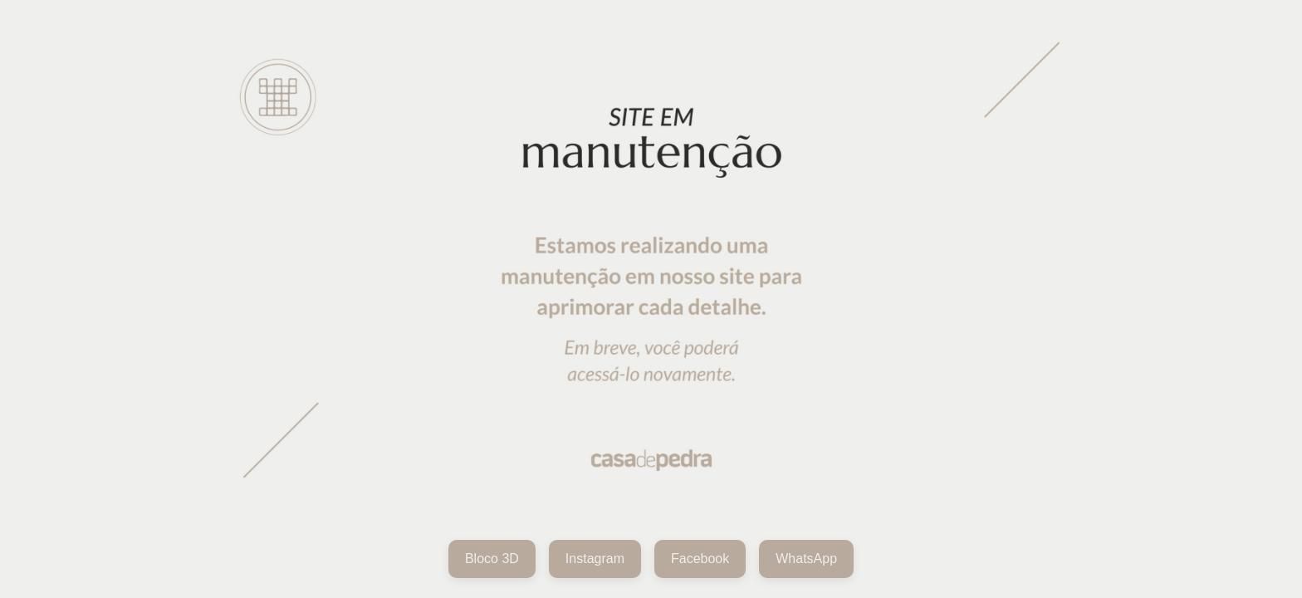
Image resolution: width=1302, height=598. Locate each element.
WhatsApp (806, 558)
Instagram (594, 558)
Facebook (700, 558)
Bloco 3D (492, 558)
